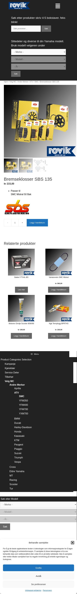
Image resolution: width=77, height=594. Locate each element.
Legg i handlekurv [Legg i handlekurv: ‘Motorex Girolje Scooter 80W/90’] (21, 336)
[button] (72, 542)
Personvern (47, 590)
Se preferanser (38, 584)
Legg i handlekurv (37, 223)
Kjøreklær (10, 368)
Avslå (38, 576)
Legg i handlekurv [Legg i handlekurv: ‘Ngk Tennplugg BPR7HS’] (58, 336)
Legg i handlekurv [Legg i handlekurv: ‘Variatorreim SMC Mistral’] (58, 289)
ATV (31, 82)
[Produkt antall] (15, 222)
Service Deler (12, 372)
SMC (36, 82)
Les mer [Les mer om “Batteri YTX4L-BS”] (21, 289)
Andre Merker (23, 82)
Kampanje (10, 364)
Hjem (6, 82)
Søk (46, 28)
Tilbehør (9, 377)
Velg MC (12, 82)
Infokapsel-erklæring (33, 590)
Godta (38, 568)
